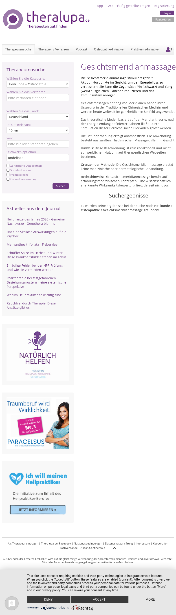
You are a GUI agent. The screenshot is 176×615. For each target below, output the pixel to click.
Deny (48, 599)
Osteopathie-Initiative (109, 49)
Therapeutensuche (18, 49)
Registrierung (164, 6)
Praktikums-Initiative (144, 49)
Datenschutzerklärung (119, 543)
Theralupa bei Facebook (56, 543)
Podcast (81, 49)
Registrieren (163, 19)
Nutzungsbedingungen (88, 543)
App (100, 6)
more (150, 599)
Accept (99, 599)
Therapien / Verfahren (53, 49)
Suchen (60, 186)
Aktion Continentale (93, 548)
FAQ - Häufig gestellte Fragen (128, 6)
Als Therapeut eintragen (23, 543)
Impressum (143, 543)
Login (167, 13)
